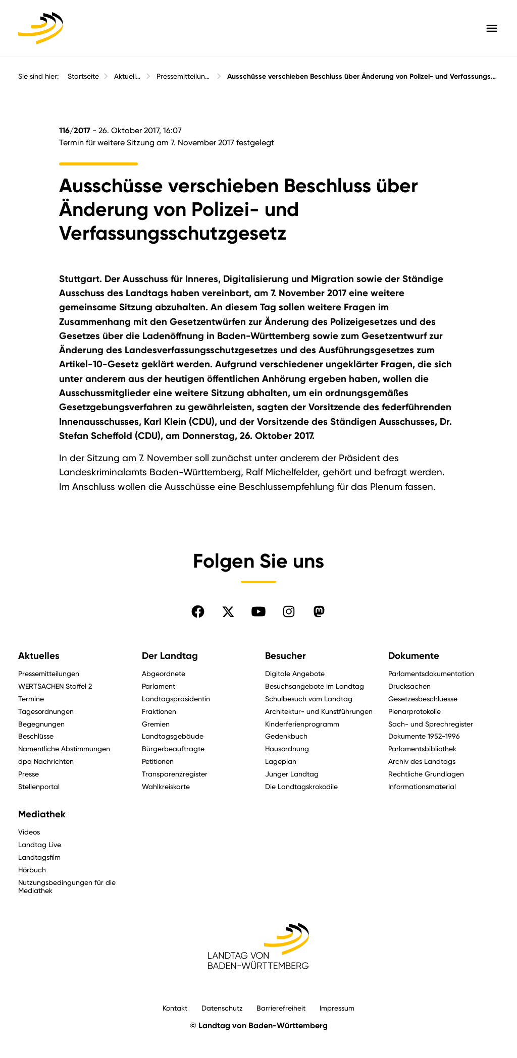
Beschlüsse (36, 736)
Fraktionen (159, 711)
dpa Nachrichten (46, 761)
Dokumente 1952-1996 (424, 736)
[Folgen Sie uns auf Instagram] (289, 611)
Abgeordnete (163, 673)
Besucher (285, 655)
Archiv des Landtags (421, 761)
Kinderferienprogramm (302, 723)
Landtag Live (39, 844)
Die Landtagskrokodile (301, 786)
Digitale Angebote (295, 673)
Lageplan (280, 761)
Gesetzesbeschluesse (422, 698)
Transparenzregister (175, 773)
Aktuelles (127, 76)
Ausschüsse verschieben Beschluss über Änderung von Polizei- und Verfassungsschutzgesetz (363, 76)
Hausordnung (287, 748)
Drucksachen (409, 686)
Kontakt (175, 1008)
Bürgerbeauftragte (173, 748)
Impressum (337, 1008)
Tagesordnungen (46, 711)
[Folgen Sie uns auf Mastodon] (319, 611)
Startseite (83, 76)
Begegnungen (41, 723)
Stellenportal (39, 786)
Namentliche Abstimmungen (64, 748)
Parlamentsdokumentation (431, 673)
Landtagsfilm (39, 857)
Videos (29, 831)
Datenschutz (222, 1008)
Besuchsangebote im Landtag (314, 686)
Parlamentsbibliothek (422, 748)
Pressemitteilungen (184, 76)
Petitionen (158, 761)
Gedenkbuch (286, 736)
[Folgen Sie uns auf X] (228, 611)
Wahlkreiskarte (166, 786)
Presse (28, 773)
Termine (31, 698)
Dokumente (413, 655)
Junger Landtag (292, 773)
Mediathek (42, 814)
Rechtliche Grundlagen (426, 773)
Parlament (158, 686)
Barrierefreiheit (280, 1008)
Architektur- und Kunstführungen (319, 711)
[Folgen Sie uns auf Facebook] (198, 611)
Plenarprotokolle (414, 711)
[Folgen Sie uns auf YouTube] (258, 611)
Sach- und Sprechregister (430, 723)
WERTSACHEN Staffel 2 (55, 686)
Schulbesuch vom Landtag (308, 698)
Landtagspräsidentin (176, 698)
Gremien (156, 723)
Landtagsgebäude (172, 736)
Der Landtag (170, 655)
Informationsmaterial (422, 786)
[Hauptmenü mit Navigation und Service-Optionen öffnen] (492, 28)
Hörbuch (32, 869)
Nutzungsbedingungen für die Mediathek (67, 886)
